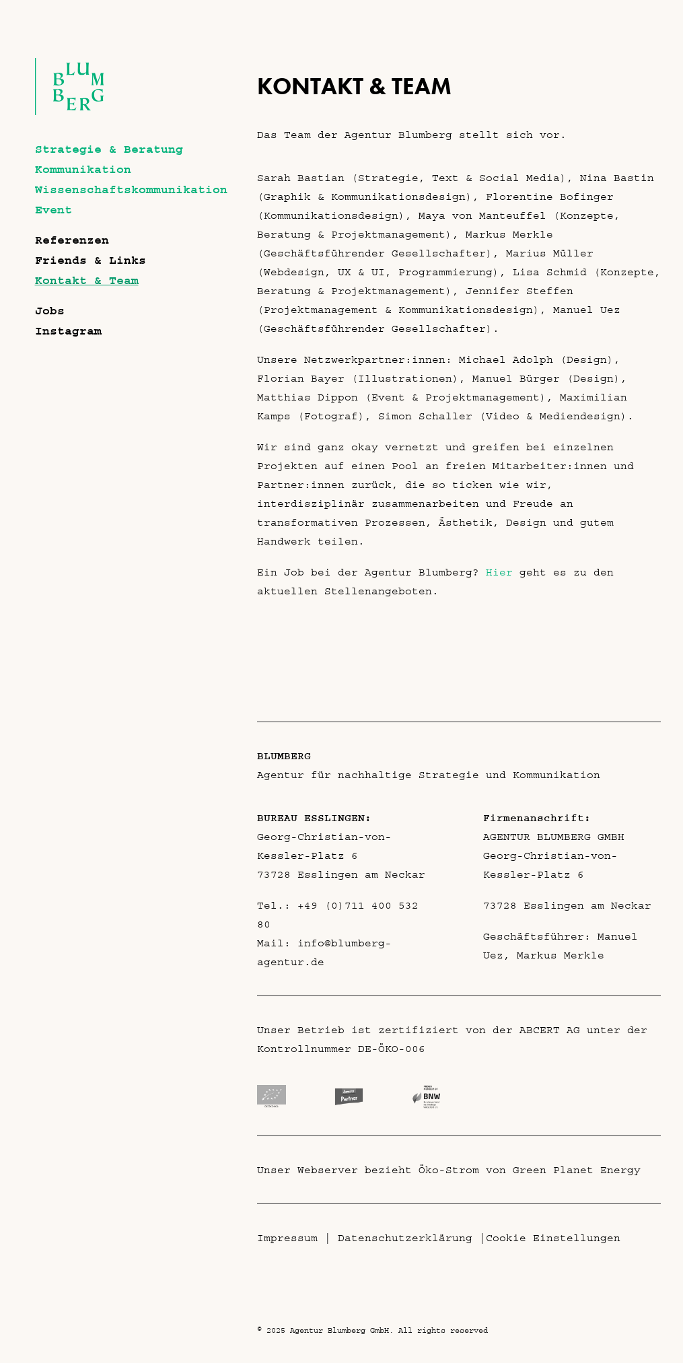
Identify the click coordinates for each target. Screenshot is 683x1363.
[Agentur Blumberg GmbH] (69, 112)
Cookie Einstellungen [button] (553, 1238)
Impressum (287, 1238)
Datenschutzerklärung (405, 1238)
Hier (499, 572)
